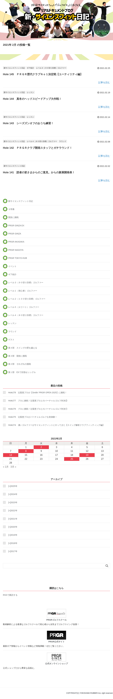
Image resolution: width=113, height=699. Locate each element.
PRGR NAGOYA (15, 250)
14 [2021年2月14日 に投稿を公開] (10, 455)
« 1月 (6, 467)
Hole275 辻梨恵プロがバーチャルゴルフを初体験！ (32, 417)
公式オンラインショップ (56, 659)
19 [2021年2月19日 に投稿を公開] (87, 455)
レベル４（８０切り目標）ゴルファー (42, 141)
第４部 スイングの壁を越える (22, 348)
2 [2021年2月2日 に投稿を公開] (41, 447)
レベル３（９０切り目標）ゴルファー (51, 68)
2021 (12, 519)
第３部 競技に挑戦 (17, 356)
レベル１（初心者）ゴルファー (22, 291)
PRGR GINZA (14, 233)
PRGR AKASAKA (16, 242)
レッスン (30, 92)
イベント (12, 266)
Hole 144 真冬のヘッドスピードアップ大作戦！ (32, 98)
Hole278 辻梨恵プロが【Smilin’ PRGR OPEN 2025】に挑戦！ (37, 392)
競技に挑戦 (13, 217)
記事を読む (104, 82)
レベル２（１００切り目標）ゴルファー (26, 299)
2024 (12, 494)
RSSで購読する (10, 595)
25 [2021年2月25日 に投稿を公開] (71, 459)
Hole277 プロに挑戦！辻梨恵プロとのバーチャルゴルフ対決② (37, 400)
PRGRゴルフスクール (56, 615)
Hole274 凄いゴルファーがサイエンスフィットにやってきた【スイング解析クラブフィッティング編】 (56, 425)
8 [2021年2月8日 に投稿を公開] (26, 451)
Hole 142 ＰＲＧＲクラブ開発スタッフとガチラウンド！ (37, 147)
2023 (12, 502)
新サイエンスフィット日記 (14, 68)
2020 (12, 527)
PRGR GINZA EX (16, 225)
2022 (12, 510)
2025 (12, 486)
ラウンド (62, 141)
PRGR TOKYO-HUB (17, 258)
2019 (12, 535)
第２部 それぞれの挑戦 (19, 364)
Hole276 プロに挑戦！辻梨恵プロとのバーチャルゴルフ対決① (37, 409)
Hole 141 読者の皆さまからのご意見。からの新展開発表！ (39, 172)
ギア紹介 (30, 68)
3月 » (13, 467)
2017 (12, 551)
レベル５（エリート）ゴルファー (23, 307)
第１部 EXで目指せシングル (22, 372)
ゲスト (11, 339)
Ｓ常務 (11, 209)
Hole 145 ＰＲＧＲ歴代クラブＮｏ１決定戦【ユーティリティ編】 (43, 74)
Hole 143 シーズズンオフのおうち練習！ (28, 123)
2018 (12, 543)
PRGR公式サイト (56, 637)
